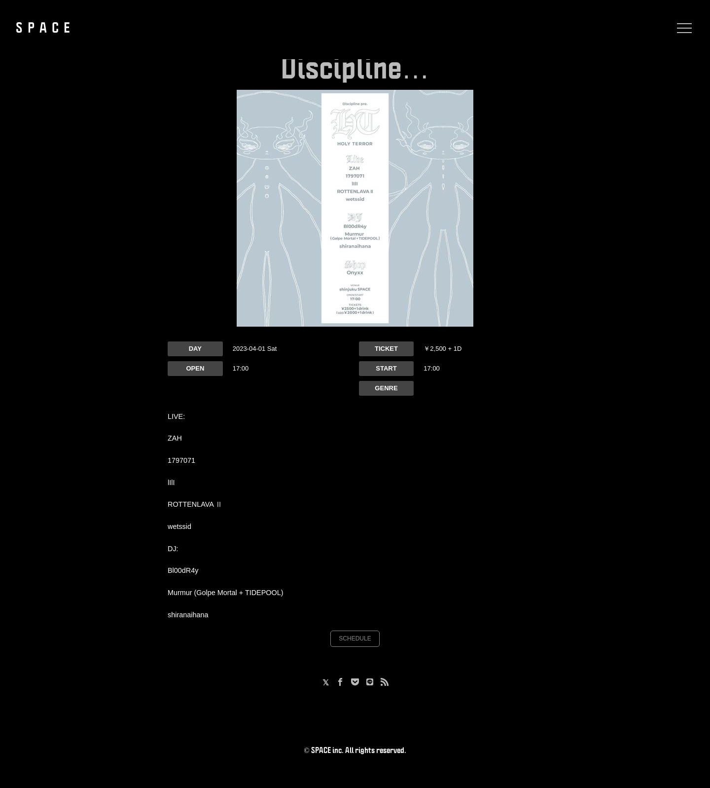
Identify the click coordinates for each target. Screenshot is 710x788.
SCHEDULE (355, 638)
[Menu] (682, 28)
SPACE (45, 28)
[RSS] (385, 683)
